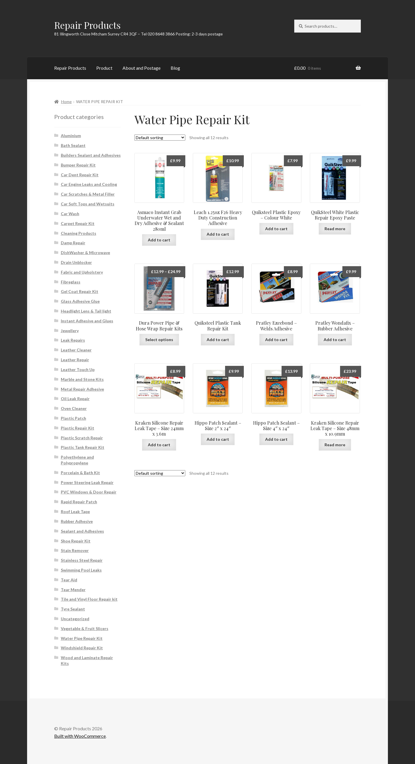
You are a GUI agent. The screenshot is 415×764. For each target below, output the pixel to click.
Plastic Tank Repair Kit (82, 447)
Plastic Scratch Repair (82, 437)
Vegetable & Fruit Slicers (84, 628)
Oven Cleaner (74, 408)
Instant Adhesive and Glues (87, 320)
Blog (175, 68)
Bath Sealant (73, 145)
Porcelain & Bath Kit (80, 472)
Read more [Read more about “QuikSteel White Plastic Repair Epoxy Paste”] (335, 228)
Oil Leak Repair (75, 398)
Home (66, 101)
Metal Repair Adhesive (82, 389)
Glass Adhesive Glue (80, 301)
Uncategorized (75, 618)
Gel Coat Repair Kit (79, 291)
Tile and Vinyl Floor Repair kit (89, 599)
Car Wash (70, 213)
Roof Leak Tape (75, 511)
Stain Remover (75, 550)
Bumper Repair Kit (78, 164)
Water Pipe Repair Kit (82, 638)
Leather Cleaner (76, 349)
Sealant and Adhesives (82, 531)
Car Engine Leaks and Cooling (89, 184)
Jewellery (70, 330)
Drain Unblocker (76, 262)
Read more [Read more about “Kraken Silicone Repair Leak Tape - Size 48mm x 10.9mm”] (335, 444)
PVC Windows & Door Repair (88, 491)
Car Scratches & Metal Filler (88, 194)
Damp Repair (73, 242)
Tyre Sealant (73, 608)
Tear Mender (73, 589)
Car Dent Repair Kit (80, 174)
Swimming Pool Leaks (81, 570)
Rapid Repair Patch (79, 501)
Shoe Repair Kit (75, 540)
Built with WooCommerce (80, 736)
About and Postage (141, 68)
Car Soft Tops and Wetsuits (87, 203)
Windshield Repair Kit (82, 647)
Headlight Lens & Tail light (86, 311)
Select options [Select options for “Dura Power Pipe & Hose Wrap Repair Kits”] (159, 339)
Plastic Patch (73, 418)
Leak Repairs (73, 340)
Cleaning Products (78, 233)
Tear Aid (69, 579)
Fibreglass (70, 281)
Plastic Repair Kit (77, 428)
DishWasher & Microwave (85, 252)
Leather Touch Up (78, 369)
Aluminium (71, 135)
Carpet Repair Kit (78, 223)
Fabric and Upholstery (82, 272)
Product (104, 68)
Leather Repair (75, 359)
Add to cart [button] (159, 239)
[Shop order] (159, 138)
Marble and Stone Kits (82, 379)
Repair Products (87, 25)
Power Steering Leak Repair (87, 482)
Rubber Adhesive (77, 521)
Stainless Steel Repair (82, 560)
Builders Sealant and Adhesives (91, 155)
